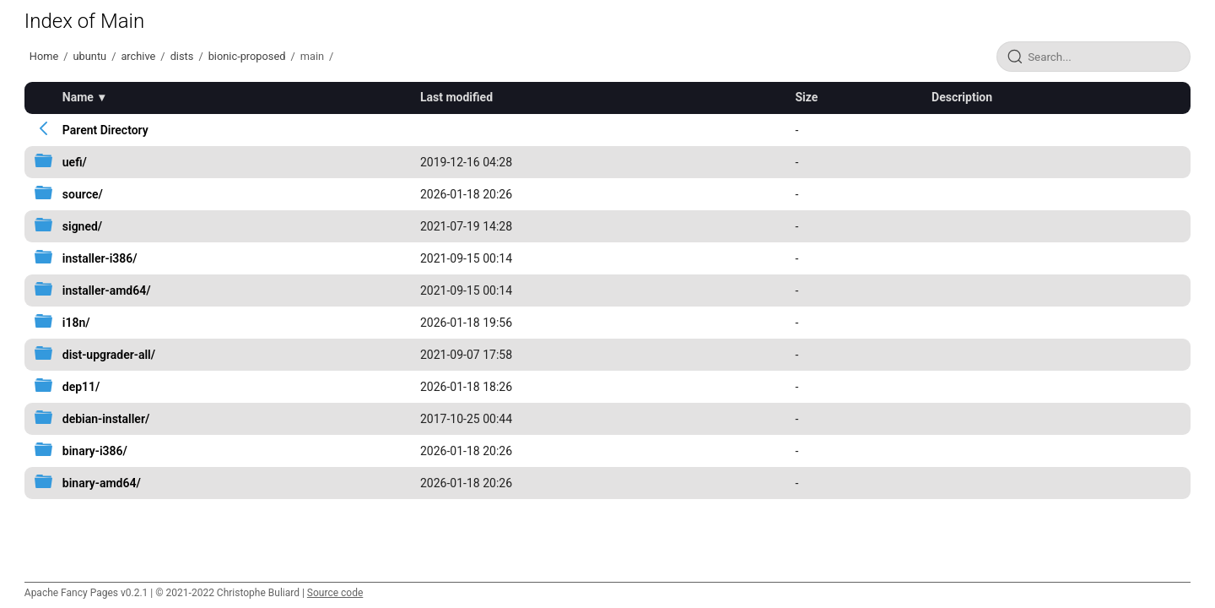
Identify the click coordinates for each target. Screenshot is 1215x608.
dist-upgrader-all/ (108, 354)
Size (806, 97)
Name (78, 97)
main (312, 56)
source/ (82, 194)
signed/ (82, 226)
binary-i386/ (94, 451)
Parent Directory (105, 130)
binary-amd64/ (101, 483)
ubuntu (90, 56)
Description (962, 97)
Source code (335, 593)
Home (44, 56)
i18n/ (76, 322)
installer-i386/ (100, 258)
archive (138, 56)
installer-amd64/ (106, 290)
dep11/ (81, 387)
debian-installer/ (105, 419)
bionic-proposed (247, 56)
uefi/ (74, 162)
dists (182, 56)
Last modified (456, 97)
